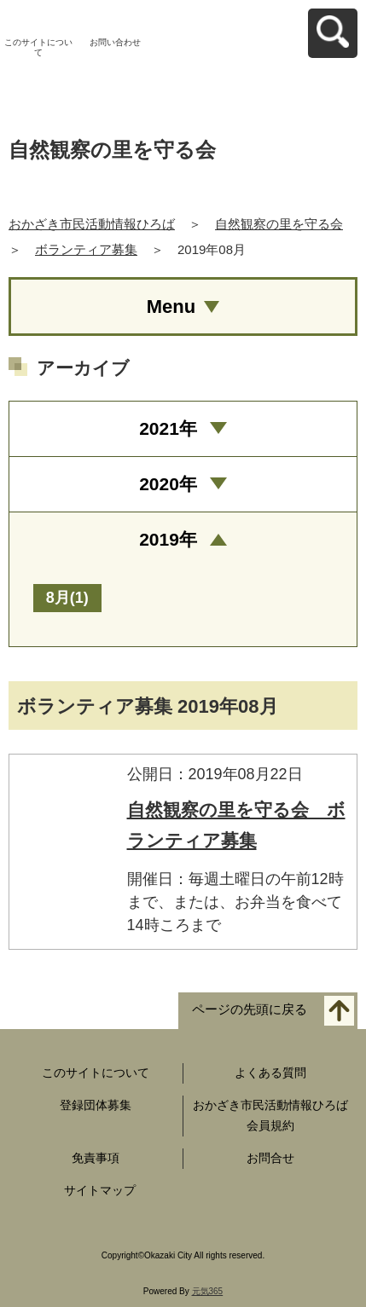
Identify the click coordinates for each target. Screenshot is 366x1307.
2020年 (168, 484)
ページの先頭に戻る (249, 1010)
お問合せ (270, 1158)
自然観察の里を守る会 (279, 224)
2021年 (168, 428)
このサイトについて (38, 47)
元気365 (208, 1291)
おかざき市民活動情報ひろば (92, 224)
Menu (171, 306)
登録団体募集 (95, 1105)
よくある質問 (270, 1072)
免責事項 (95, 1158)
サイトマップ (100, 1190)
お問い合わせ (115, 42)
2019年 (168, 539)
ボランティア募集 (86, 249)
